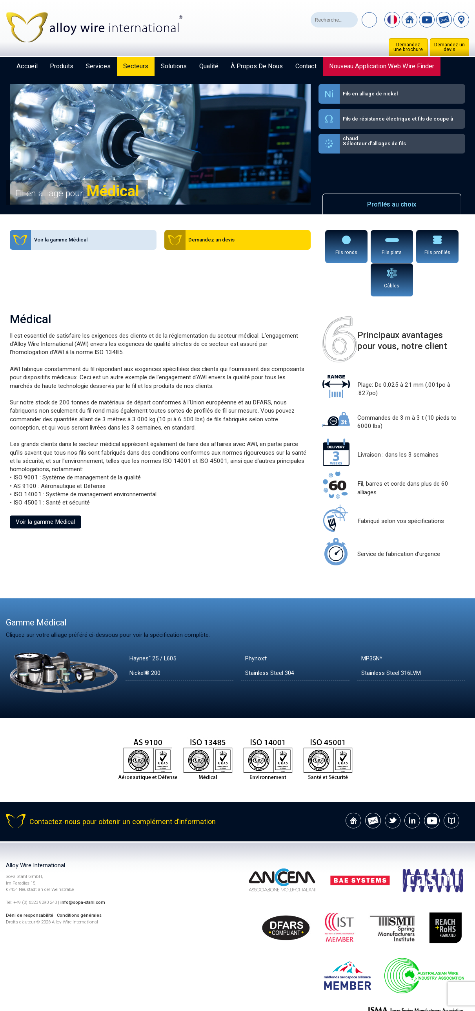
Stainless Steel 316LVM (392, 639)
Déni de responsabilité (30, 881)
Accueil (27, 66)
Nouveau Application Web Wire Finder (381, 66)
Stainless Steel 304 (270, 639)
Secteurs (135, 66)
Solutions (174, 66)
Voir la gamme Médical (45, 488)
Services (98, 66)
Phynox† (256, 624)
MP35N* (372, 624)
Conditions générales (81, 881)
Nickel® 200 (145, 639)
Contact (306, 66)
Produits (61, 66)
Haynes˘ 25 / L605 (154, 624)
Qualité (208, 66)
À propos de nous (257, 66)
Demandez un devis (449, 47)
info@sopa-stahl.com (83, 868)
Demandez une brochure (408, 47)
